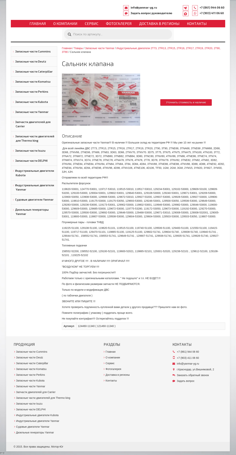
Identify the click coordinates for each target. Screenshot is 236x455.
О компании (65, 23)
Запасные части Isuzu (30, 150)
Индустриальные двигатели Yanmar (34, 187)
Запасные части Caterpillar (34, 71)
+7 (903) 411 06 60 (212, 13)
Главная (37, 23)
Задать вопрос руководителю (151, 13)
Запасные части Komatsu (33, 81)
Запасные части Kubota (31, 101)
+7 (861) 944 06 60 (212, 7)
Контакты (197, 23)
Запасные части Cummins (33, 51)
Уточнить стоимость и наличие (186, 102)
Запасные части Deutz (30, 61)
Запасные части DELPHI (31, 160)
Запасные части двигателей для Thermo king (34, 138)
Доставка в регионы (159, 23)
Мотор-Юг (57, 446)
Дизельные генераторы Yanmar (32, 211)
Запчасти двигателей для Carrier (33, 124)
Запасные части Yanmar (31, 112)
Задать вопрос (186, 380)
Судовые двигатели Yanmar (34, 199)
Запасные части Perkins (31, 91)
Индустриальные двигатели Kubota (34, 173)
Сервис (91, 23)
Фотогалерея (119, 23)
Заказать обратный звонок (193, 375)
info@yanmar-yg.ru (144, 7)
